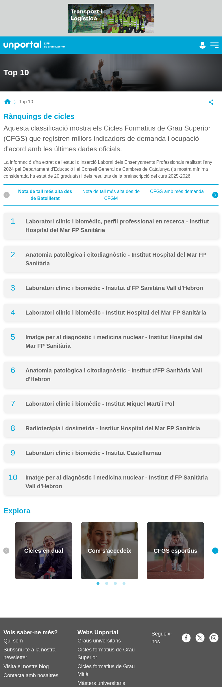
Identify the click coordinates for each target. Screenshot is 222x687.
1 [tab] (98, 584)
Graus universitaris (99, 641)
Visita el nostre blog (26, 666)
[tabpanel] (43, 550)
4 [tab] (124, 584)
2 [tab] (107, 584)
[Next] (215, 195)
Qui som (13, 641)
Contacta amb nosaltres (30, 675)
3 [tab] (115, 584)
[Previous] (6, 195)
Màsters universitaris (101, 683)
